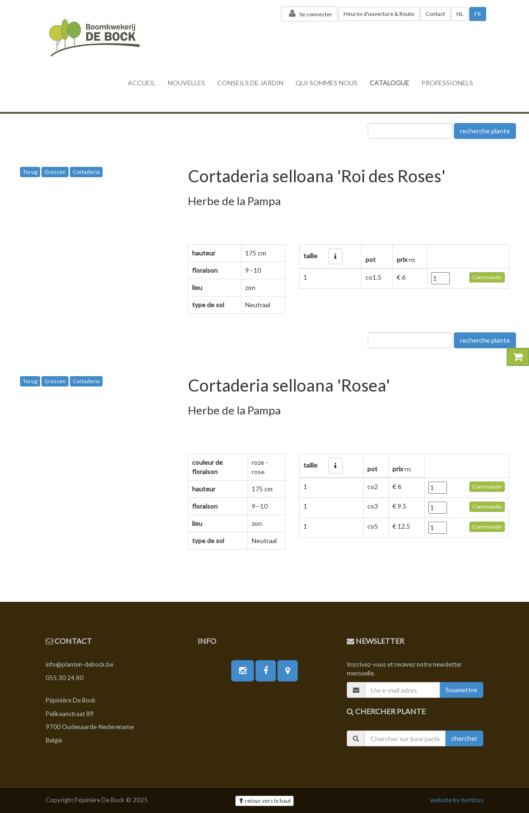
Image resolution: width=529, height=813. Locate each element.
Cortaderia (86, 171)
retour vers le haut (264, 800)
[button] (335, 256)
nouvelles (186, 83)
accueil (142, 83)
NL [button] (459, 13)
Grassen (55, 171)
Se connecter (309, 13)
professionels (447, 83)
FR (477, 13)
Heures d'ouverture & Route (379, 13)
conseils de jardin (250, 83)
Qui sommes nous (326, 83)
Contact (435, 13)
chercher (464, 738)
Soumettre (461, 690)
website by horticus (456, 800)
